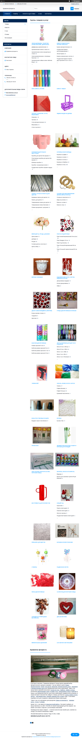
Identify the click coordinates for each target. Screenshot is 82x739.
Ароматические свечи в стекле (40, 49)
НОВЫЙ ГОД (60, 503)
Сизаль (59, 386)
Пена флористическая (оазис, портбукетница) (41, 472)
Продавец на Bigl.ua (41, 735)
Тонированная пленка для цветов (40, 202)
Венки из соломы (61, 202)
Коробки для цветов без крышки (40, 155)
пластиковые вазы (41, 696)
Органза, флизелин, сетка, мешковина (40, 114)
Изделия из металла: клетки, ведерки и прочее (66, 278)
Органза (34, 119)
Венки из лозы (60, 205)
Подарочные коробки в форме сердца (42, 167)
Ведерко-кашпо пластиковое (39, 420)
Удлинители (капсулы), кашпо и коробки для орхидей (66, 446)
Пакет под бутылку (62, 242)
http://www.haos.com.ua (12, 92)
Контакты (48, 13)
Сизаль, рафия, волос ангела (66, 383)
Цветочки (34, 318)
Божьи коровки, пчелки (38, 313)
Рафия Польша (61, 391)
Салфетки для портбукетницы (66, 592)
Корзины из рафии (61, 154)
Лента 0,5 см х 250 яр (62, 346)
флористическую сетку (64, 686)
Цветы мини (35, 236)
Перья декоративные (38, 592)
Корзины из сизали (62, 157)
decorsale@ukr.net (10, 95)
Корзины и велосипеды (64, 152)
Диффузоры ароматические (39, 47)
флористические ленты (38, 688)
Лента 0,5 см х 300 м (62, 349)
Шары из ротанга (61, 199)
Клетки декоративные (62, 283)
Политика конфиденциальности (52, 736)
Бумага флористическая (63, 47)
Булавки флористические (65, 542)
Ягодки (33, 241)
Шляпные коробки (36, 162)
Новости (7, 27)
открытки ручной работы (53, 704)
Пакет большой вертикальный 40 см (66, 245)
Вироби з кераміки (37, 277)
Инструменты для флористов (41, 503)
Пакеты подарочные (63, 234)
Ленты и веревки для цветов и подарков (66, 344)
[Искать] (62, 8)
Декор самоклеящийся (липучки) (42, 310)
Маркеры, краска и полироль (65, 471)
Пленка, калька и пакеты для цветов (41, 194)
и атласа (72, 690)
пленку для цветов (46, 686)
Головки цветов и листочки (39, 244)
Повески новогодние (62, 510)
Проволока (35, 445)
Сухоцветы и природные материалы (39, 617)
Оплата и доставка (29, 13)
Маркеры (59, 474)
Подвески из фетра (62, 567)
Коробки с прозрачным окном (39, 165)
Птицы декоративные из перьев (66, 310)
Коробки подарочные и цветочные (39, 153)
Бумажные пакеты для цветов (39, 197)
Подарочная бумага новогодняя (65, 515)
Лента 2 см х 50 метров (63, 356)
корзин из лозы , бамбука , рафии (60, 690)
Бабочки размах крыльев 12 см (40, 350)
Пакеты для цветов (37, 199)
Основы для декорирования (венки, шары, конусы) (65, 194)
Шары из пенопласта (62, 700)
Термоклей (35, 383)
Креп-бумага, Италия (38, 88)
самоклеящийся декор (43, 691)
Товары (15, 13)
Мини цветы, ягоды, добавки (41, 234)
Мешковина (35, 124)
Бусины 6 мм (60, 420)
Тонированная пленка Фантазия (40, 205)
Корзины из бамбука (62, 162)
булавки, (52, 691)
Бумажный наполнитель (63, 393)
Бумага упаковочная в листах (65, 56)
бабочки (74, 691)
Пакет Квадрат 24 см (62, 240)
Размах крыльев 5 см (37, 345)
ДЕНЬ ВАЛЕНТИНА (62, 616)
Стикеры (34, 567)
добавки (42, 702)
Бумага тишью (61, 88)
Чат (75, 734)
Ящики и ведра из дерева (64, 113)
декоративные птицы (65, 691)
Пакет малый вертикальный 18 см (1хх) (67, 236)
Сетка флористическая (38, 122)
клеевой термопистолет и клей (55, 696)
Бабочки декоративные (39, 343)
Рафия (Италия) (61, 388)
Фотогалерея (8, 37)
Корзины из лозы (61, 164)
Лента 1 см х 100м (61, 351)
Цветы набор (35, 246)
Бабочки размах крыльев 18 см (40, 353)
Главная (7, 13)
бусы (56, 691)
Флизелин (34, 117)
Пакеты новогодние (62, 508)
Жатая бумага (60, 53)
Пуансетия (59, 505)
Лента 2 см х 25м (61, 354)
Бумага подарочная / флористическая (63, 44)
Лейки (58, 285)
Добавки (34, 239)
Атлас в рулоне (36, 127)
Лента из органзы (61, 513)
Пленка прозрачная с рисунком (40, 207)
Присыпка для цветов (38, 542)
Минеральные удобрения (39, 642)
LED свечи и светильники (64, 642)
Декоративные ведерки (63, 280)
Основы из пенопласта (63, 197)
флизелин (54, 686)
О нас (40, 13)
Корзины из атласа (62, 159)
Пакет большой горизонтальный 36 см (67, 249)
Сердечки (34, 315)
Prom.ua (48, 733)
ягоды (37, 702)
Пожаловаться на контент (38, 736)
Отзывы (7, 34)
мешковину (75, 686)
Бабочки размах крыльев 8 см (40, 348)
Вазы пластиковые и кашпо (40, 418)
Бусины (59, 418)
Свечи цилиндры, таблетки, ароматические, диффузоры (40, 44)
